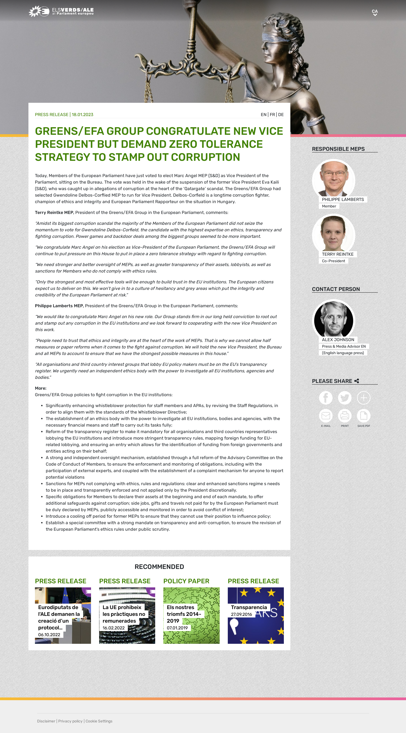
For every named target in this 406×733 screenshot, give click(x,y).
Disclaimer (46, 721)
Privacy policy (70, 721)
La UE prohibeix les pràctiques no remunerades (124, 614)
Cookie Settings (99, 721)
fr (272, 114)
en (264, 114)
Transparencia (249, 607)
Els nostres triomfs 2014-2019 (184, 614)
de (281, 114)
